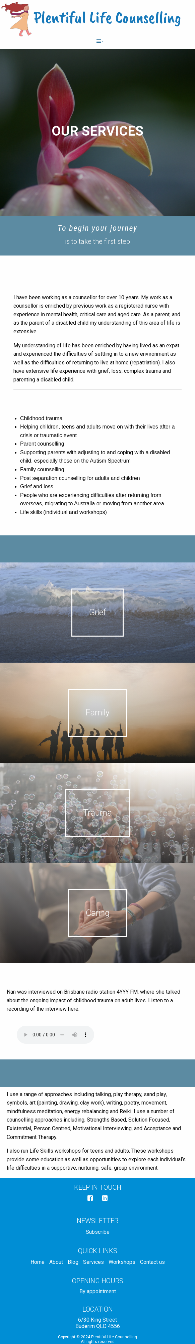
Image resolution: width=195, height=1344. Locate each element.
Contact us (152, 1262)
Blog (73, 1262)
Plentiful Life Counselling (107, 17)
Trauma (97, 813)
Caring (98, 913)
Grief (97, 612)
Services (93, 1262)
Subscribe (98, 1232)
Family (97, 712)
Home (37, 1262)
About (56, 1262)
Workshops (122, 1262)
